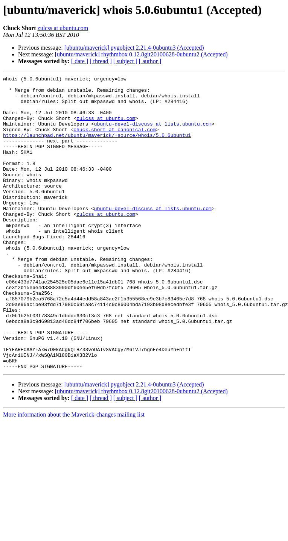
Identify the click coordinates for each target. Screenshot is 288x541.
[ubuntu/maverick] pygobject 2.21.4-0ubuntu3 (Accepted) (134, 47)
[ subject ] (125, 61)
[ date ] (79, 61)
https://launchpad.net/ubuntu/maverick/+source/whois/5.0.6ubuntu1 (97, 147)
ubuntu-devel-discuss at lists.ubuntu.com (153, 133)
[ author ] (150, 61)
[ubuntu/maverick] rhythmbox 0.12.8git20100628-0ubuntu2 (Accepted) (141, 54)
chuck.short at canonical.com (114, 140)
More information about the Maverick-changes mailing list (74, 473)
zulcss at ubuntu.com (63, 28)
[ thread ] (101, 61)
